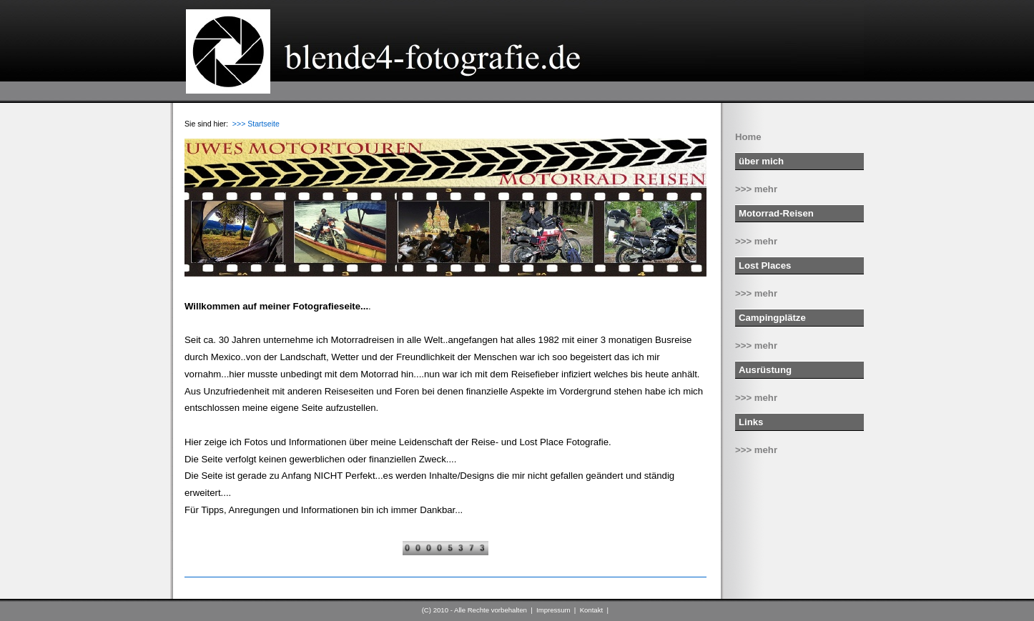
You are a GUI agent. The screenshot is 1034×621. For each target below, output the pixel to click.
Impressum (553, 610)
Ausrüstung (765, 369)
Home (748, 136)
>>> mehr (756, 189)
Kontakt (592, 610)
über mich (761, 161)
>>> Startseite (256, 123)
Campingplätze (772, 317)
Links (751, 422)
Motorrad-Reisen (776, 213)
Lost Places (765, 265)
